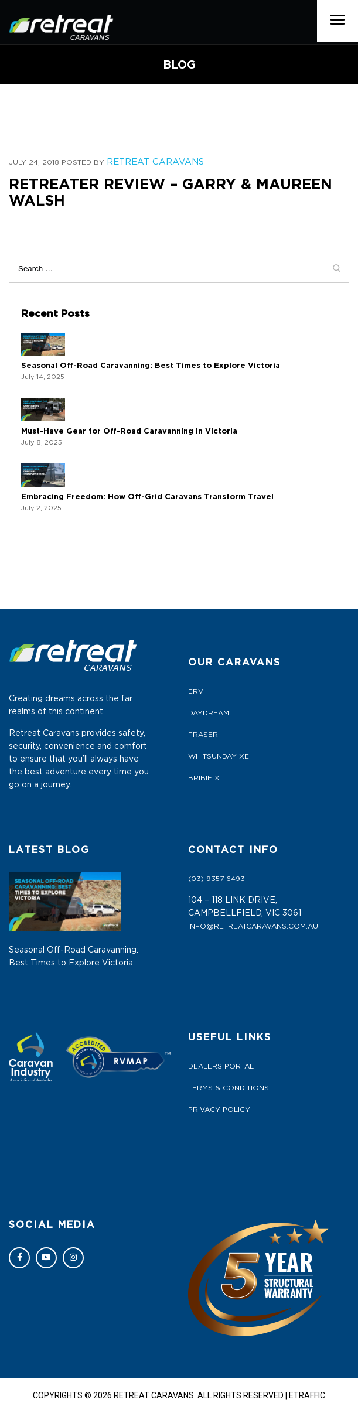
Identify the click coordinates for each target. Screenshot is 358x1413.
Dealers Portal (221, 1066)
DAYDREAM (208, 712)
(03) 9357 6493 (216, 878)
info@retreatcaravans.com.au (253, 926)
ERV (195, 691)
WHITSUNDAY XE (218, 756)
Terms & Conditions (228, 1087)
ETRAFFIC (307, 1395)
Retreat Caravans (155, 162)
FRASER (203, 734)
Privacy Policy (219, 1109)
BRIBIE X (204, 777)
